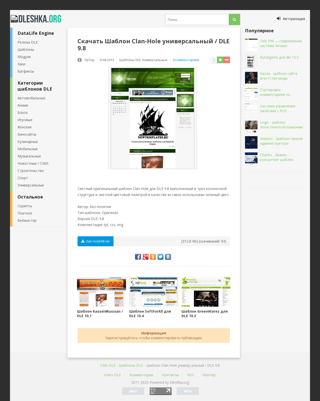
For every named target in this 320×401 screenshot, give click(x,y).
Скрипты (25, 206)
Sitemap (209, 374)
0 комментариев (186, 60)
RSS (191, 374)
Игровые (25, 119)
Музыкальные (29, 156)
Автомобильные (32, 98)
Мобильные (28, 148)
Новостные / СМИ (33, 163)
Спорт (23, 177)
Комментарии (141, 374)
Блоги (23, 112)
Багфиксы (26, 71)
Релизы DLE (28, 42)
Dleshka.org (39, 19)
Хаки (21, 64)
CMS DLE (108, 365)
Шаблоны (26, 49)
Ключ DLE (112, 374)
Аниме (23, 105)
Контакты (170, 374)
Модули (24, 56)
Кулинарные (28, 141)
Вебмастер (27, 220)
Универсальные (31, 185)
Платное (25, 213)
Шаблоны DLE (131, 365)
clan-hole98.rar (95, 241)
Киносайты (27, 134)
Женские (25, 127)
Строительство (31, 170)
